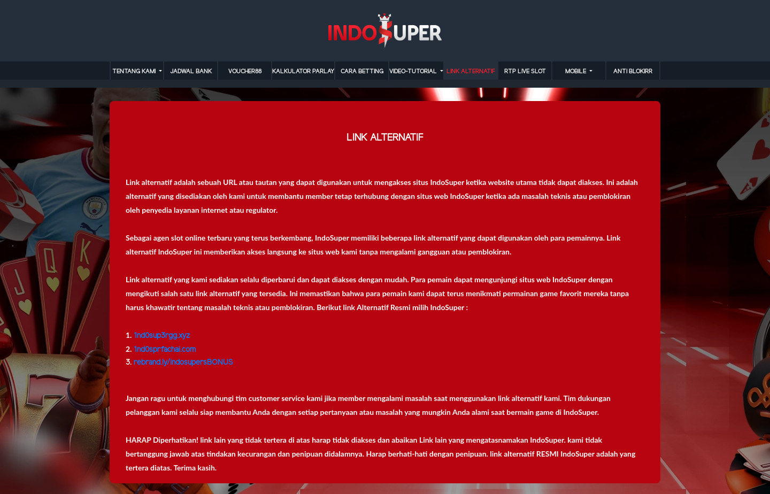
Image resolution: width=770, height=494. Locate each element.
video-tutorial (413, 71)
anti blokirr (632, 71)
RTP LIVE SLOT (525, 71)
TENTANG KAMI (134, 71)
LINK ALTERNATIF (470, 71)
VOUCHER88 (244, 71)
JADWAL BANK (191, 71)
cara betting (362, 71)
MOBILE (576, 71)
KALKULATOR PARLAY (303, 71)
